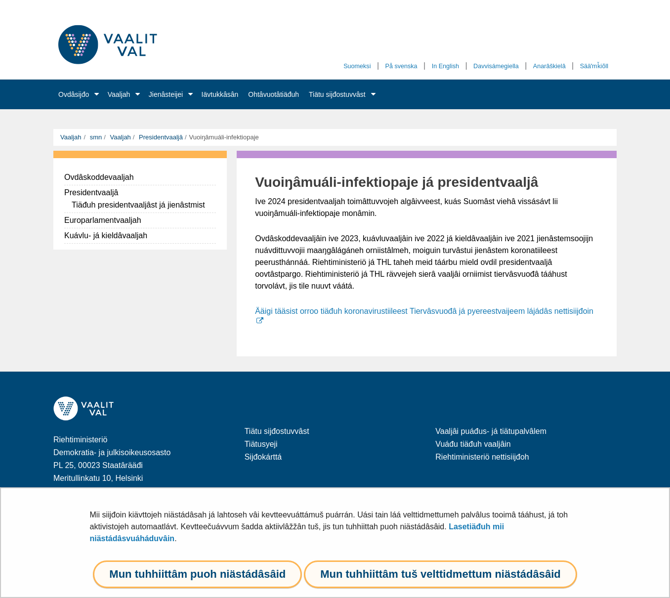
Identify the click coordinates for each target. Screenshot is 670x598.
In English (445, 66)
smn (95, 137)
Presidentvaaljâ (160, 137)
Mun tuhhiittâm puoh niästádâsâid (197, 574)
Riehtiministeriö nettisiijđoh (482, 457)
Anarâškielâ (549, 66)
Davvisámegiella (496, 66)
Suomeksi (357, 66)
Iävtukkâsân (220, 94)
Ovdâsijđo (73, 94)
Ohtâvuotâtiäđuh (273, 94)
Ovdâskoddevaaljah (99, 177)
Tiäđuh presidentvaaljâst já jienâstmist (138, 205)
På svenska (401, 66)
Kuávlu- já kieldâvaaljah (105, 235)
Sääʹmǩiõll (594, 66)
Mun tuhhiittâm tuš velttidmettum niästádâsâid (440, 574)
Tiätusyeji (261, 444)
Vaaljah (119, 94)
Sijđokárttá (263, 457)
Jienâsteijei (166, 94)
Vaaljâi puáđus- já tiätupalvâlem (490, 431)
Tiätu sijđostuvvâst (337, 94)
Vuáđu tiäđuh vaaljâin (472, 444)
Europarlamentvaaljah (102, 220)
